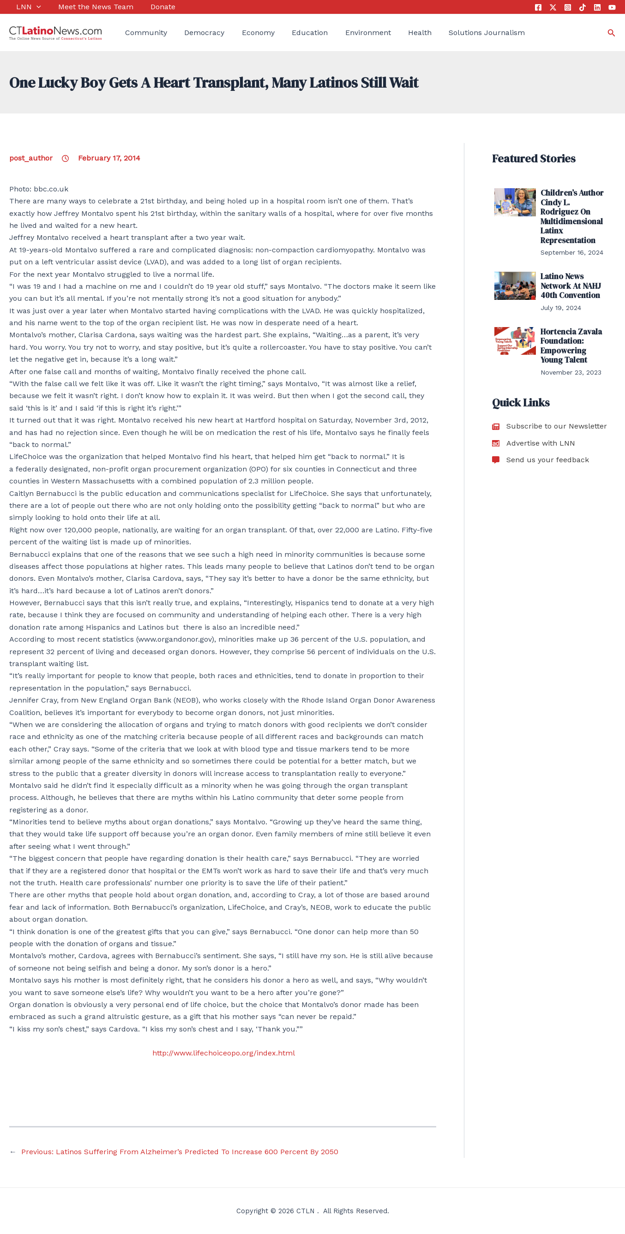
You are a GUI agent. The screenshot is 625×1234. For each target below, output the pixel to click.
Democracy (194, 32)
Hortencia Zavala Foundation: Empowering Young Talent (574, 339)
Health (395, 32)
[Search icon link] (611, 33)
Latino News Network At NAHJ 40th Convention (570, 281)
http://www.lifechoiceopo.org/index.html (223, 1053)
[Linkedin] (597, 7)
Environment (346, 32)
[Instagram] (567, 7)
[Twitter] (553, 7)
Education (292, 32)
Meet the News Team (85, 6)
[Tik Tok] (582, 7)
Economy (244, 32)
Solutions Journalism (459, 32)
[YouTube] (612, 7)
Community (139, 32)
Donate (149, 6)
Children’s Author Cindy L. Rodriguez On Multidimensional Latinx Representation (573, 214)
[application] (29, 7)
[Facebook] (538, 7)
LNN (21, 7)
